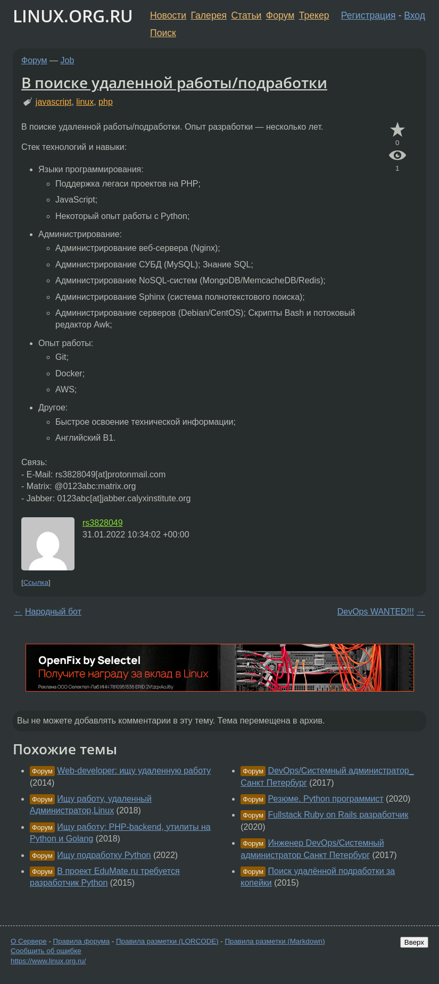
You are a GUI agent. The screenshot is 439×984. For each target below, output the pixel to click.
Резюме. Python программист (326, 798)
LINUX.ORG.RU (73, 15)
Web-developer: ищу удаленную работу (134, 770)
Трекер (314, 15)
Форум (280, 15)
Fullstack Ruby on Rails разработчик (338, 814)
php (105, 101)
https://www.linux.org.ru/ (48, 961)
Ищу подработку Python (104, 855)
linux (85, 101)
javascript (54, 101)
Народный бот (53, 611)
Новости (168, 15)
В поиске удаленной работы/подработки (174, 82)
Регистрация (368, 15)
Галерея (209, 15)
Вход (414, 15)
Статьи (246, 15)
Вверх (414, 942)
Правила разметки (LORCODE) (167, 941)
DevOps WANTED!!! (375, 611)
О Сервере (29, 941)
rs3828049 (102, 522)
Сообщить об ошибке (46, 951)
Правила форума (81, 941)
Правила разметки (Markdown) (275, 941)
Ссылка (35, 582)
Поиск (163, 33)
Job (67, 60)
